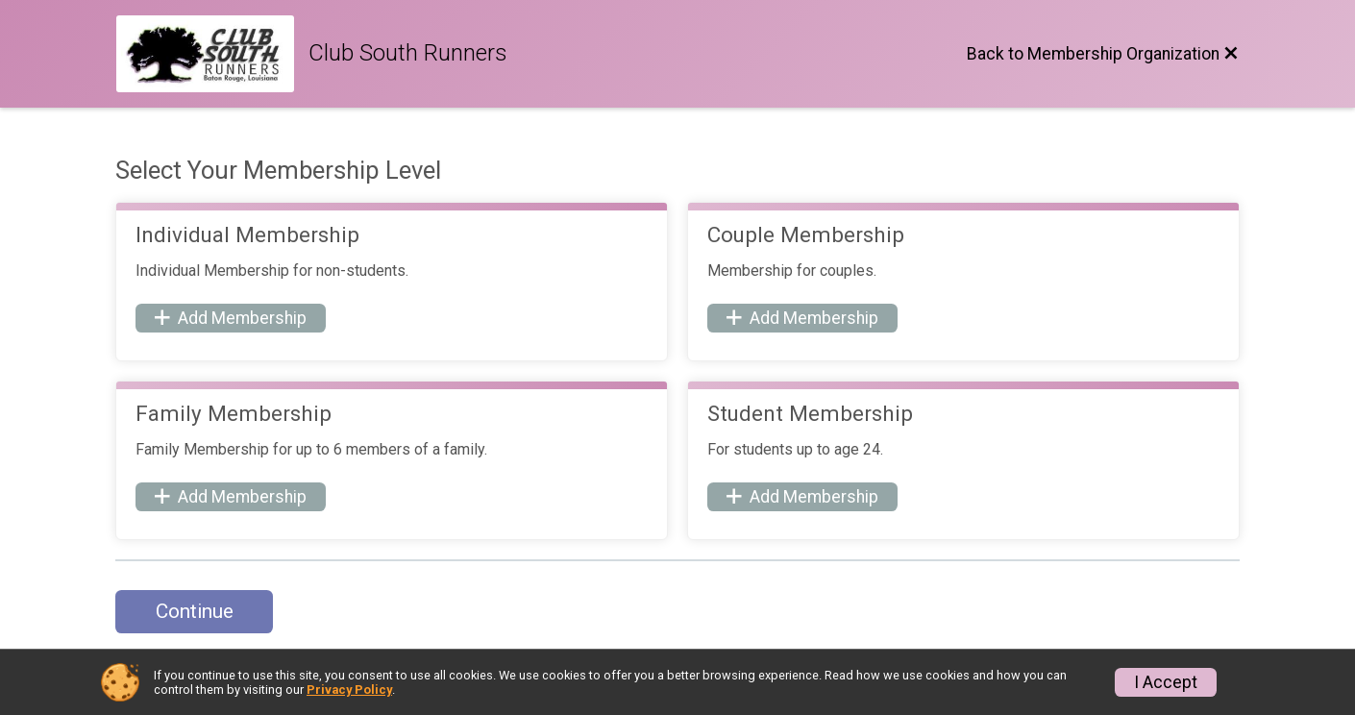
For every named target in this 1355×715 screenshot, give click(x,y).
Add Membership (231, 318)
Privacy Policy (349, 689)
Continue (195, 611)
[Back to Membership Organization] (1103, 53)
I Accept (1165, 682)
